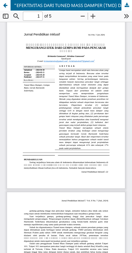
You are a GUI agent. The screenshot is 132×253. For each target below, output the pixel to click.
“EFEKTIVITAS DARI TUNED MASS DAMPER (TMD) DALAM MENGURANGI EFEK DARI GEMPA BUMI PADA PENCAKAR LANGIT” (73, 5)
